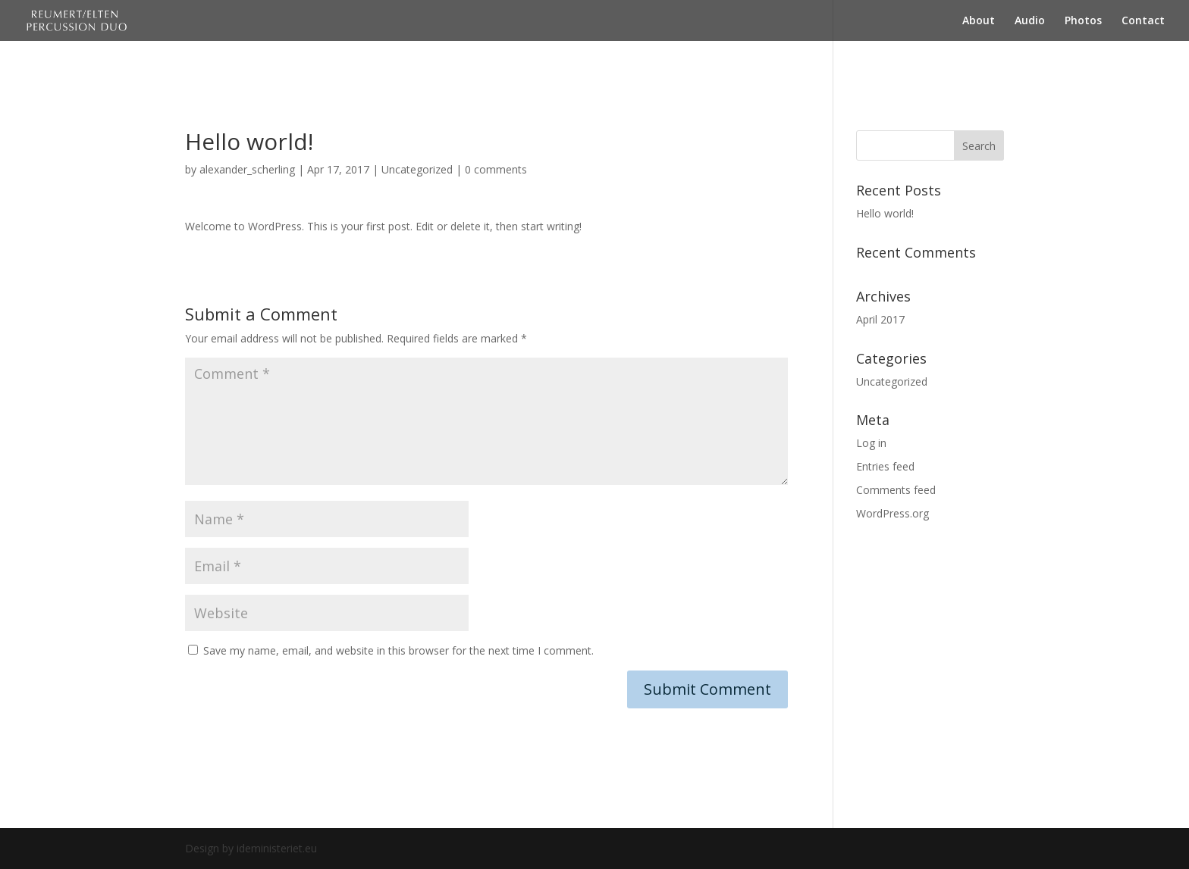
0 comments (496, 169)
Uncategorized (417, 169)
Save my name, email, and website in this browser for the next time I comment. (398, 650)
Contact (1143, 21)
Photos (1083, 21)
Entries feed (885, 466)
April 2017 (880, 319)
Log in (871, 443)
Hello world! (885, 213)
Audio (1030, 21)
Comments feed (896, 490)
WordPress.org (892, 513)
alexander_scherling (247, 169)
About (978, 21)
